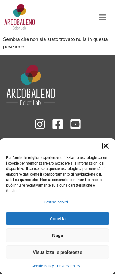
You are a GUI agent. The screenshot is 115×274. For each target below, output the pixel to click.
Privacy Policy (68, 266)
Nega (57, 235)
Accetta (58, 218)
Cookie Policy (43, 266)
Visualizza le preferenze (57, 252)
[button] (106, 146)
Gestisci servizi (56, 202)
